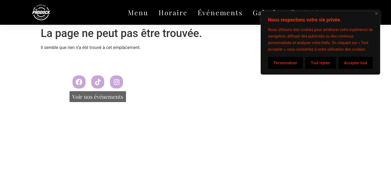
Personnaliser (285, 63)
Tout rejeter (320, 63)
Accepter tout (355, 63)
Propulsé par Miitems (244, 80)
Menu (138, 12)
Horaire (173, 12)
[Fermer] (376, 13)
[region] (320, 43)
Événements (220, 12)
